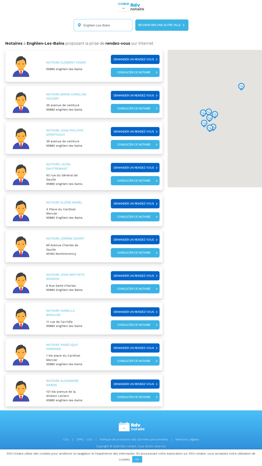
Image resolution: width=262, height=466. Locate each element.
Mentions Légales (187, 439)
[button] (204, 123)
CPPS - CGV (84, 439)
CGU (66, 439)
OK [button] (137, 459)
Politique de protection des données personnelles (134, 439)
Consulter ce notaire (137, 72)
